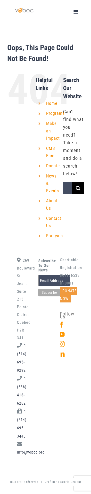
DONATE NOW (68, 295)
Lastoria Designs (70, 482)
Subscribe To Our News (45, 265)
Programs (55, 113)
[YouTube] (61, 334)
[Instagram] (61, 344)
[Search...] (67, 188)
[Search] (78, 188)
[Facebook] (61, 325)
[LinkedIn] (61, 354)
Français (54, 235)
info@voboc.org (31, 452)
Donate (53, 165)
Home (51, 103)
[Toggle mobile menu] (76, 11)
